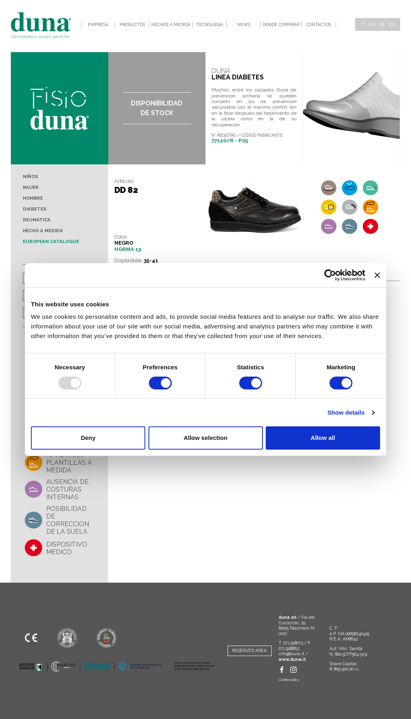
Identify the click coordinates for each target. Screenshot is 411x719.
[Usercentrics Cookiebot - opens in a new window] (330, 275)
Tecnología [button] (209, 24)
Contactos (318, 24)
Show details (346, 412)
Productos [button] (132, 24)
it (363, 24)
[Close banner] (377, 275)
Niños (30, 176)
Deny (88, 437)
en (372, 24)
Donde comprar (281, 24)
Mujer (31, 187)
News (243, 24)
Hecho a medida (43, 230)
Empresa (98, 24)
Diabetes (35, 209)
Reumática (37, 220)
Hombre (33, 198)
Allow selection (205, 437)
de (382, 24)
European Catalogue (51, 241)
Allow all (323, 437)
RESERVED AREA (249, 650)
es (391, 24)
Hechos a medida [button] (170, 24)
